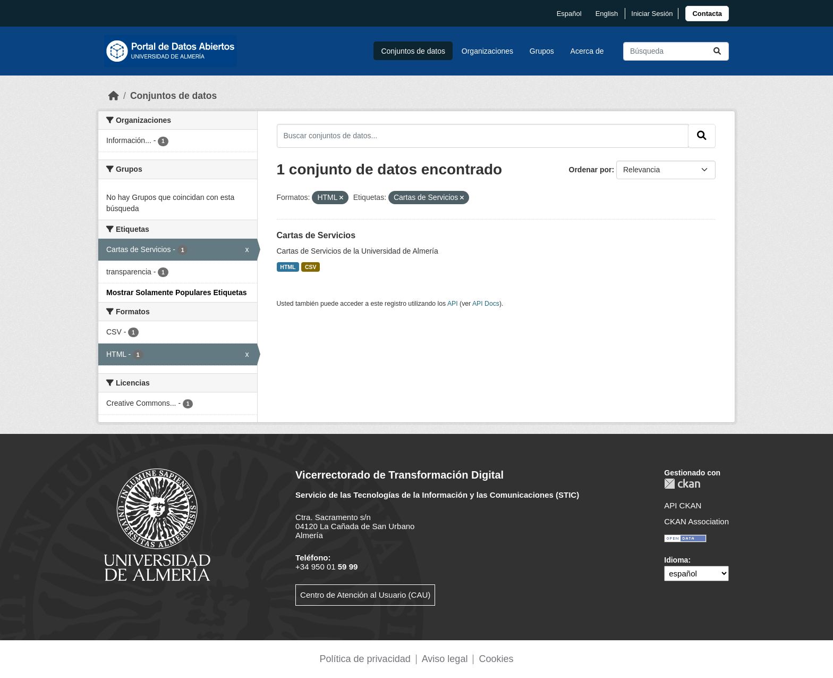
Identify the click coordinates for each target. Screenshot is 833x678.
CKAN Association (696, 521)
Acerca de (587, 51)
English (607, 14)
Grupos (542, 51)
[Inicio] (113, 95)
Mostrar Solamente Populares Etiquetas (176, 292)
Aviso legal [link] (445, 659)
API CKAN (682, 505)
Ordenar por (590, 169)
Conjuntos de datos (413, 51)
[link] (707, 13)
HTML (287, 267)
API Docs (485, 303)
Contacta (707, 14)
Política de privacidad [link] (365, 659)
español (569, 14)
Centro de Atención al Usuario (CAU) (365, 594)
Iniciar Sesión (652, 14)
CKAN (682, 483)
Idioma (676, 560)
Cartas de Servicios (316, 235)
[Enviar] (717, 51)
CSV (311, 267)
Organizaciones (487, 51)
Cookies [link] (496, 659)
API (452, 303)
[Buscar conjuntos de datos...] (676, 51)
